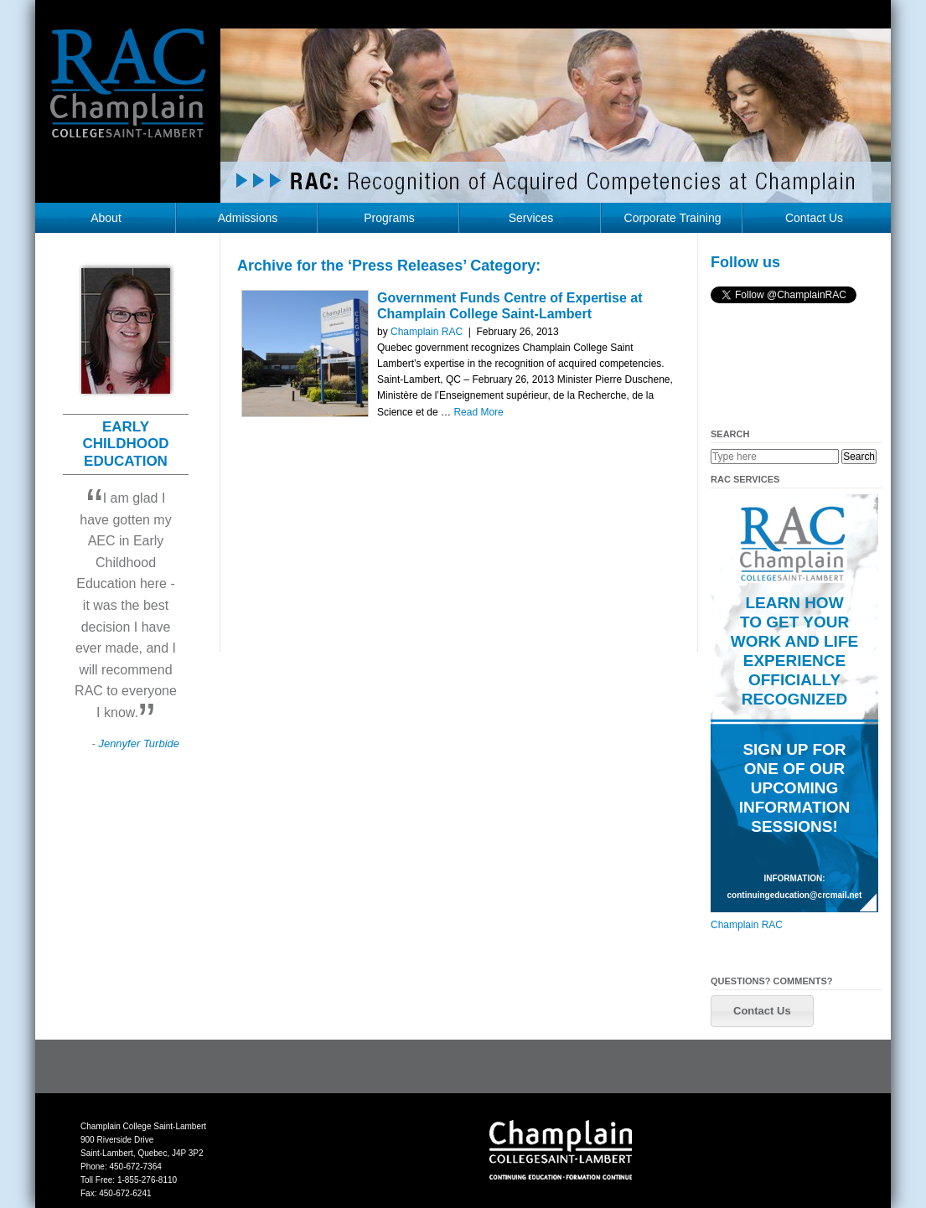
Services (531, 218)
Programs (389, 218)
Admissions (248, 218)
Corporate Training (673, 218)
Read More (478, 412)
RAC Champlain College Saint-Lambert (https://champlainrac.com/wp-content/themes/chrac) (128, 95)
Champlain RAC (427, 332)
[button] (762, 1011)
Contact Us (814, 218)
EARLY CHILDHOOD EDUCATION (126, 444)
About (106, 218)
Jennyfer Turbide (138, 743)
